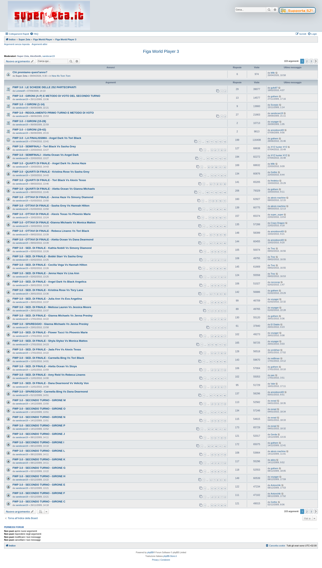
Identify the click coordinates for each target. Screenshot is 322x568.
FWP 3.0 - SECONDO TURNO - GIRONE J (39, 433)
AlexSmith (35, 56)
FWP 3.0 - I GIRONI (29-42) (29, 129)
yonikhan (275, 350)
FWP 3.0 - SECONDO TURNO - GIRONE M (39, 400)
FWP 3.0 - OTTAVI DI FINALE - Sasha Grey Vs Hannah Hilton (51, 205)
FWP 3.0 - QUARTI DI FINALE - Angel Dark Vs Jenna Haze (49, 163)
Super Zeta (23, 56)
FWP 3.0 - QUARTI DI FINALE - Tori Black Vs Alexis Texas (49, 180)
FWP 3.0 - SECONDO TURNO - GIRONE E (39, 484)
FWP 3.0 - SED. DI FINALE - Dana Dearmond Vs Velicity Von (51, 383)
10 (207, 141)
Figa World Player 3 (161, 51)
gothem (274, 96)
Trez (273, 248)
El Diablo (275, 324)
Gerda (274, 434)
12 (216, 141)
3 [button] (311, 61)
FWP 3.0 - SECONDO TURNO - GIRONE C (39, 501)
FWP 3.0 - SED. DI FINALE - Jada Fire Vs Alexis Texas (47, 349)
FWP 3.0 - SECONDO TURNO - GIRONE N (39, 417)
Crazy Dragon (278, 223)
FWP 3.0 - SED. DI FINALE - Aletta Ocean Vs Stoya (45, 366)
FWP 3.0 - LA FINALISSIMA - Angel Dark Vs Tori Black (47, 138)
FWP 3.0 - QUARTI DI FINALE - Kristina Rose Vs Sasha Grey (51, 171)
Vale (273, 383)
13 (220, 141)
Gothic (274, 172)
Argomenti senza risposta (17, 44)
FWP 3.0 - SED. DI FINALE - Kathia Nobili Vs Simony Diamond (52, 247)
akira (273, 460)
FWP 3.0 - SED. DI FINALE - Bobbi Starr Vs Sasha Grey (48, 256)
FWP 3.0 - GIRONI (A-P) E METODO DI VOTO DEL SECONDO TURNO (56, 95)
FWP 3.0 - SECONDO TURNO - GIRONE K (39, 459)
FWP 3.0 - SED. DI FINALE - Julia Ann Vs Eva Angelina (47, 298)
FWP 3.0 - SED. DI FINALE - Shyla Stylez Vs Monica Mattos (50, 340)
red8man (275, 358)
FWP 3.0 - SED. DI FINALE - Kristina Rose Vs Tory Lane (48, 290)
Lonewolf (20, 91)
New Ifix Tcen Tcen (61, 76)
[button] (316, 61)
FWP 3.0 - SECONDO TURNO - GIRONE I (38, 442)
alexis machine (278, 197)
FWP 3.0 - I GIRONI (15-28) (29, 121)
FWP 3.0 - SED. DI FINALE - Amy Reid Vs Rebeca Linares (49, 374)
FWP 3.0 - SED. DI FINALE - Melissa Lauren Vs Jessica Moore (52, 307)
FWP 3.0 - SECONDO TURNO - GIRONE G (39, 467)
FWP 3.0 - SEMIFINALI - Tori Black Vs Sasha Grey (44, 146)
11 (211, 141)
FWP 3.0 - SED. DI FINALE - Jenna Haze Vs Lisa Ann (46, 273)
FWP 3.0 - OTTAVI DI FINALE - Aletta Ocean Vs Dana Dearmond (53, 239)
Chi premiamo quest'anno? (30, 72)
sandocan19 (48, 56)
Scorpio (274, 105)
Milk (273, 73)
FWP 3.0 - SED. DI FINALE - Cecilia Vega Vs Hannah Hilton (50, 264)
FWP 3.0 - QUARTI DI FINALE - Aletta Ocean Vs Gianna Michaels (54, 188)
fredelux (275, 180)
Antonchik (276, 485)
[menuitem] (34, 33)
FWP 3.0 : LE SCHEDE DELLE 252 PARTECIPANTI (44, 87)
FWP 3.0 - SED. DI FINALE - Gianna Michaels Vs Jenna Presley (53, 315)
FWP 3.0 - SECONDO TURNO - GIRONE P (39, 425)
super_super (277, 214)
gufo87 (274, 88)
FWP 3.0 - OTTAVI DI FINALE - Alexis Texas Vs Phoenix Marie (52, 214)
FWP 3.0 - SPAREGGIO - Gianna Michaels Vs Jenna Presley (51, 324)
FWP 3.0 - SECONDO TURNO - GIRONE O (39, 408)
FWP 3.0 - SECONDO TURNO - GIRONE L (39, 450)
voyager (275, 121)
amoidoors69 (277, 130)
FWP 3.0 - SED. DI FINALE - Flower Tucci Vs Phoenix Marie (50, 332)
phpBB (150, 552)
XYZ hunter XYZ (279, 147)
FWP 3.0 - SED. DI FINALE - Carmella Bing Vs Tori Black (48, 357)
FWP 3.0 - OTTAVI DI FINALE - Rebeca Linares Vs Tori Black (51, 230)
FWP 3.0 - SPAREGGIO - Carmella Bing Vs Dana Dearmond (50, 391)
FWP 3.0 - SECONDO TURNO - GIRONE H (39, 476)
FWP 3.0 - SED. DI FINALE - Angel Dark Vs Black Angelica (49, 281)
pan (272, 375)
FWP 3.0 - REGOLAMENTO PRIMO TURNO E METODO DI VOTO (53, 112)
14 (224, 141)
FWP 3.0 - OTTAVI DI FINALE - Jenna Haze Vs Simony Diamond (53, 197)
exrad (273, 400)
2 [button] (306, 61)
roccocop (275, 282)
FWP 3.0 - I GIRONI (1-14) (29, 104)
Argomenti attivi (39, 44)
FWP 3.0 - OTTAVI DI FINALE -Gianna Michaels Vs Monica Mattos (54, 222)
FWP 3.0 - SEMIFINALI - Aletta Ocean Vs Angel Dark (46, 154)
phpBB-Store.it (170, 556)
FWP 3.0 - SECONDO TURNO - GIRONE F (39, 493)
